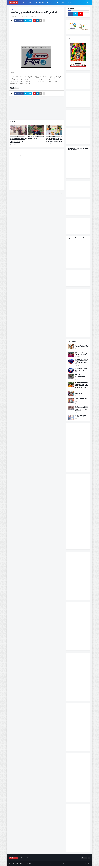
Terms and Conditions (55, 863)
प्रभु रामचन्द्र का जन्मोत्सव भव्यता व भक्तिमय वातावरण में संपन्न (82, 392)
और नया (11, 193)
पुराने (62, 193)
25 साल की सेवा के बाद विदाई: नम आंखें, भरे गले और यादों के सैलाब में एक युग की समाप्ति (82, 346)
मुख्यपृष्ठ (11, 9)
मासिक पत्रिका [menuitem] (68, 2)
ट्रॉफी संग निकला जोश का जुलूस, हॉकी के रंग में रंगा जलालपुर (81, 353)
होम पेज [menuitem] (22, 2)
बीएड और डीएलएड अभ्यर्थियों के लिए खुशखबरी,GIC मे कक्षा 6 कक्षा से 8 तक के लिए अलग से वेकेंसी (81, 361)
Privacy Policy (66, 863)
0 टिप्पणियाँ (33, 16)
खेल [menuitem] (47, 2)
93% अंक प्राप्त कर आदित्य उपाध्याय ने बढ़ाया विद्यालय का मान (36, 137)
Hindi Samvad (21, 863)
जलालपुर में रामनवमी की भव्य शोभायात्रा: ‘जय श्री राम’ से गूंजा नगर (81, 400)
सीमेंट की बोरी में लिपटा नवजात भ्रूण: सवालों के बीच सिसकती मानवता (81, 376)
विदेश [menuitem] (36, 2)
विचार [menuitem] (62, 2)
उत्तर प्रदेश (16, 9)
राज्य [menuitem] (30, 2)
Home (40, 863)
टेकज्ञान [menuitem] (51, 2)
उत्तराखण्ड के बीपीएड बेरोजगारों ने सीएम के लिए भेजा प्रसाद (81, 369)
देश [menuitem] (26, 2)
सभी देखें (60, 121)
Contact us (87, 863)
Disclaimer (74, 863)
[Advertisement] (36, 35)
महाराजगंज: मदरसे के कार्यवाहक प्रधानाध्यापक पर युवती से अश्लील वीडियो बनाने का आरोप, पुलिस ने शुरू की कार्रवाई (81, 408)
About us (46, 863)
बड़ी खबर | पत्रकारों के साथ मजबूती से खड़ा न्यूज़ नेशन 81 (80, 416)
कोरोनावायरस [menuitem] (41, 2)
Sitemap (81, 863)
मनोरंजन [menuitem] (57, 2)
